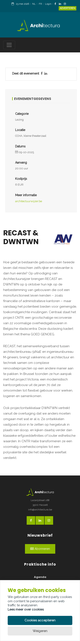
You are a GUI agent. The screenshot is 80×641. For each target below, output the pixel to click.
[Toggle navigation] (9, 45)
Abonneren (40, 548)
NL (34, 4)
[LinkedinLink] (61, 4)
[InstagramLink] (66, 4)
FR (40, 4)
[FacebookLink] (56, 4)
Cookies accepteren (40, 620)
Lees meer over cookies (26, 609)
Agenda (40, 577)
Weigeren (40, 631)
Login (48, 4)
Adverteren (67, 8)
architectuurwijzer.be (28, 201)
